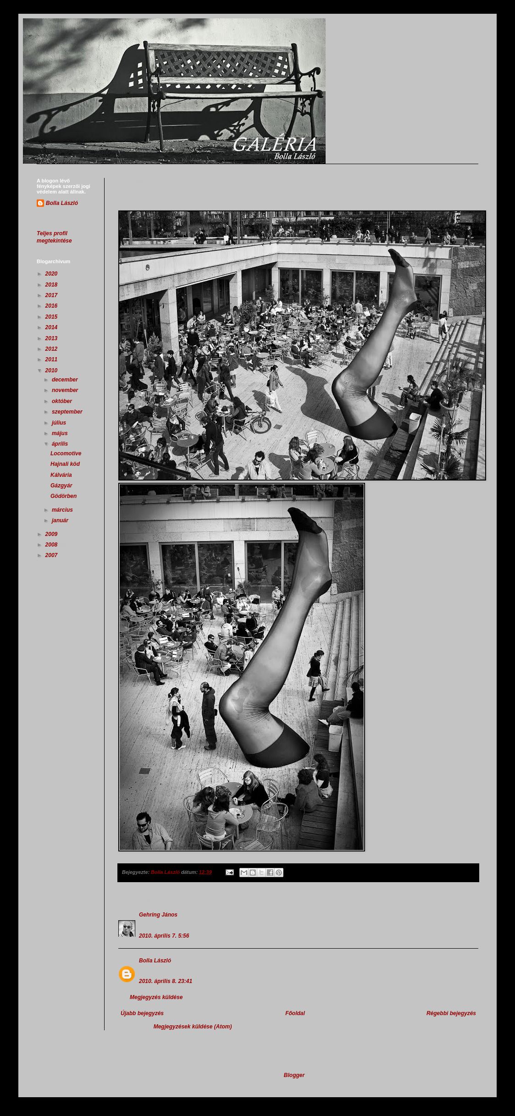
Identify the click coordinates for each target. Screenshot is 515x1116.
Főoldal (295, 1013)
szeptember (68, 412)
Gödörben (63, 496)
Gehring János (158, 915)
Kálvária (61, 475)
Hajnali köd (65, 464)
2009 (52, 534)
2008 (52, 544)
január (61, 520)
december (65, 379)
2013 (52, 338)
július (60, 423)
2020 (52, 274)
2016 (52, 306)
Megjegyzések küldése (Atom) (193, 1026)
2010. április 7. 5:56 (164, 936)
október (62, 401)
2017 (52, 295)
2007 (52, 555)
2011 (52, 359)
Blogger (294, 1075)
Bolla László (155, 960)
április (61, 444)
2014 (52, 327)
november (66, 390)
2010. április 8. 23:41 (165, 981)
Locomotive (65, 453)
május (60, 433)
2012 (52, 349)
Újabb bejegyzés (142, 1013)
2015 (52, 317)
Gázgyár (61, 485)
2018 (52, 285)
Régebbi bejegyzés (451, 1013)
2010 (52, 370)
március (63, 510)
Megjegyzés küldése (156, 997)
